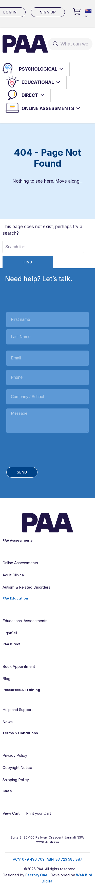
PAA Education (15, 598)
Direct (30, 95)
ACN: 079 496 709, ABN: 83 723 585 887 (47, 859)
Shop (7, 790)
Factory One (36, 875)
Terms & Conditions (20, 733)
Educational (38, 82)
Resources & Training (21, 689)
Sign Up (48, 12)
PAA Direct (12, 644)
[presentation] (44, 449)
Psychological (38, 69)
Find (28, 262)
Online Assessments (48, 108)
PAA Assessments (17, 540)
